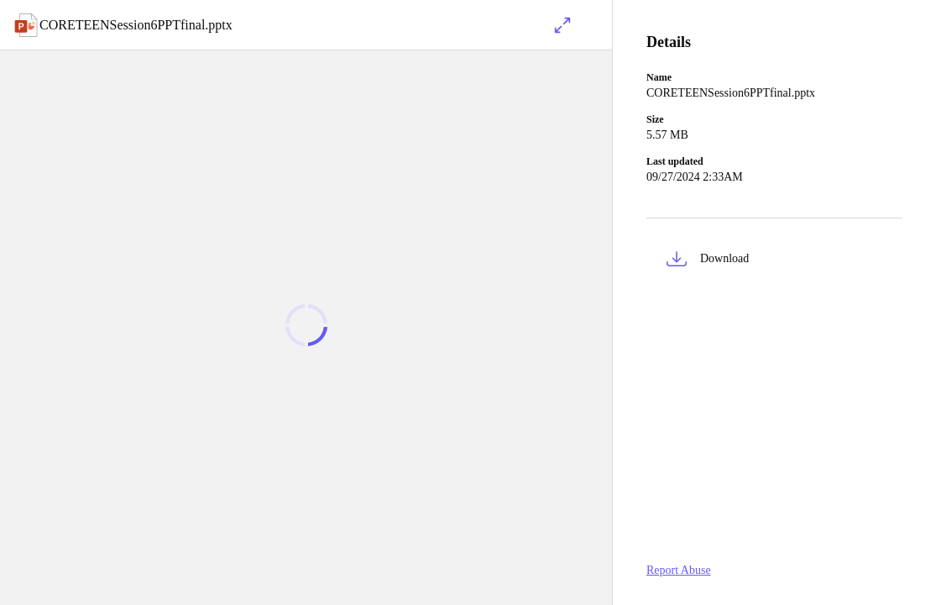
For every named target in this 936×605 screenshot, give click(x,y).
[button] (774, 262)
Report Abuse (678, 570)
